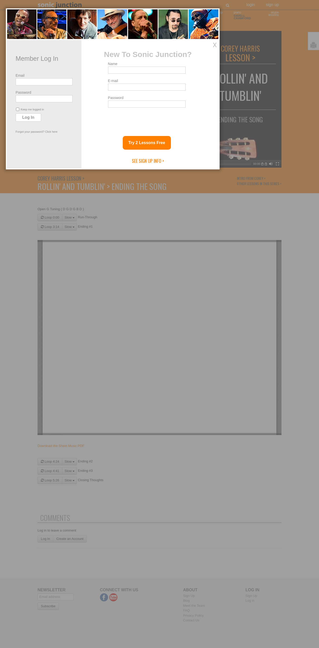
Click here (98, 366)
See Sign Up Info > (195, 395)
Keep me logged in (77, 344)
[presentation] (193, 355)
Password (70, 327)
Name (159, 299)
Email (66, 310)
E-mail (160, 316)
